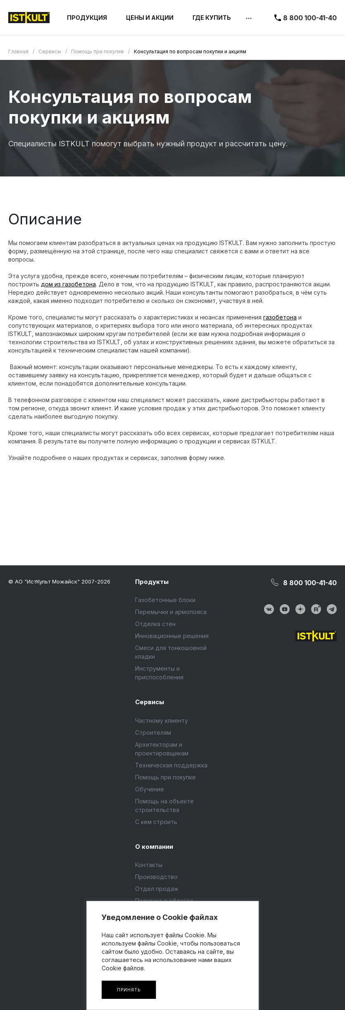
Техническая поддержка (171, 765)
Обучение (149, 789)
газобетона (280, 317)
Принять (128, 989)
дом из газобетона (68, 284)
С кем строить (156, 821)
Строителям (153, 732)
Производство (156, 876)
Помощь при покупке (165, 777)
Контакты (148, 864)
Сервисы (149, 702)
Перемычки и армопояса (171, 611)
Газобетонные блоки (165, 599)
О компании (154, 846)
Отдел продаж (156, 888)
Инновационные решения (172, 635)
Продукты (152, 582)
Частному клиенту (161, 720)
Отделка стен (155, 623)
